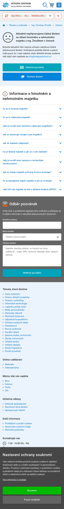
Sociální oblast (12, 332)
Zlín (6, 390)
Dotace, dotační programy (17, 297)
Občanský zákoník (13, 313)
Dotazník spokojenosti (15, 404)
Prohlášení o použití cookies (18, 423)
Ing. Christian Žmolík (41, 25)
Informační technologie (16, 303)
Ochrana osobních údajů (16, 322)
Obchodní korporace (14, 316)
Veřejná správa (12, 341)
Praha (7, 387)
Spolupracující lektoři (15, 410)
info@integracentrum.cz (39, 56)
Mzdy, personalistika (14, 310)
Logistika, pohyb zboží (15, 307)
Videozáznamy (12, 367)
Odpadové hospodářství (16, 319)
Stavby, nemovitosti (14, 338)
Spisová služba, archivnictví (18, 335)
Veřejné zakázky (12, 345)
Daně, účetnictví (12, 294)
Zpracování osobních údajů (18, 426)
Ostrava (59, 25)
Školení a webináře (18, 25)
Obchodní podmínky (14, 430)
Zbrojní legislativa (13, 348)
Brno (7, 381)
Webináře (9, 364)
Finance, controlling (14, 300)
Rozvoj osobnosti (13, 329)
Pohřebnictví (11, 326)
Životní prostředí (13, 351)
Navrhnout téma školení (16, 407)
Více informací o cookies (14, 479)
